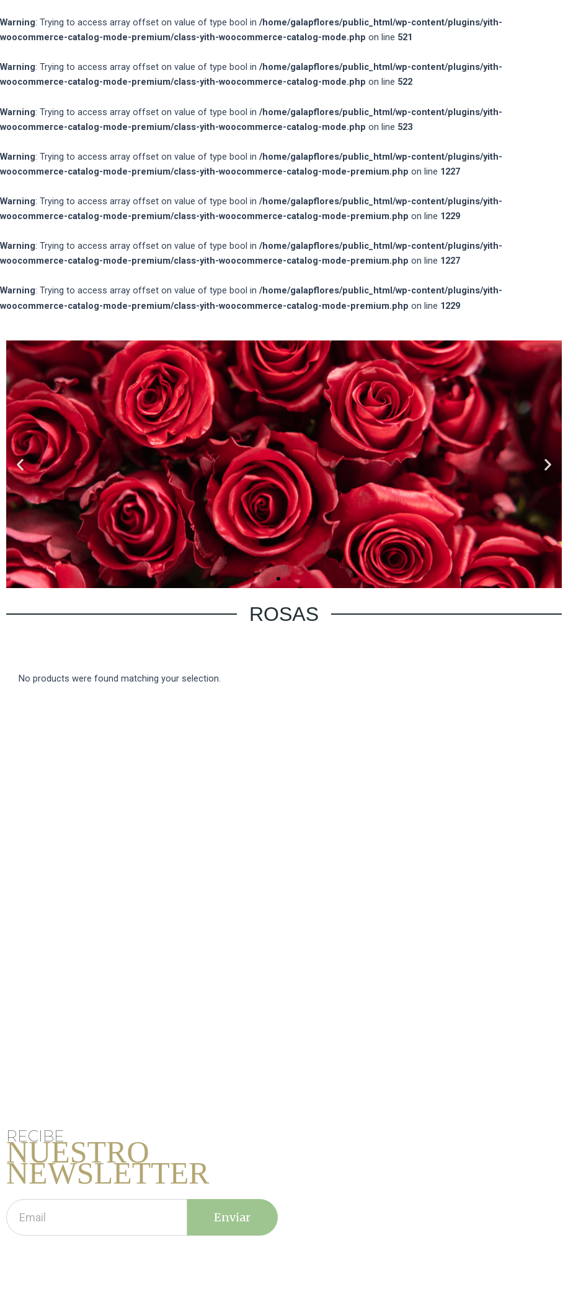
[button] (278, 579)
